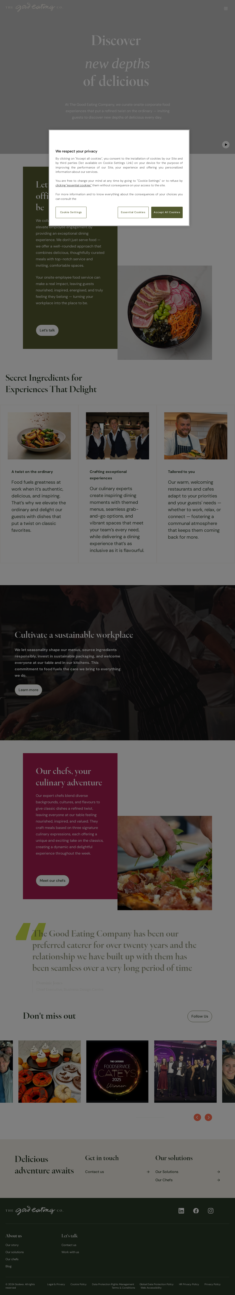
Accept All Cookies (167, 212)
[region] (119, 178)
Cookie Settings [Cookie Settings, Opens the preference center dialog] (71, 212)
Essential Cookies (133, 212)
